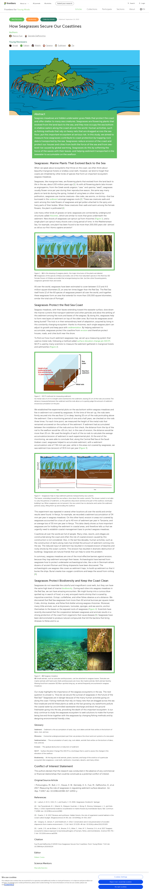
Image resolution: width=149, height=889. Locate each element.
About (132, 9)
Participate (107, 9)
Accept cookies (121, 887)
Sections (120, 9)
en (142, 9)
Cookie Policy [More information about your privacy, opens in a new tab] (9, 884)
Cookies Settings (120, 877)
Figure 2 (53, 347)
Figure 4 (92, 609)
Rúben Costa (39, 857)
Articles (78, 9)
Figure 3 (83, 448)
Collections (92, 9)
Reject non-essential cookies (121, 882)
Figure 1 (99, 218)
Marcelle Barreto (40, 868)
